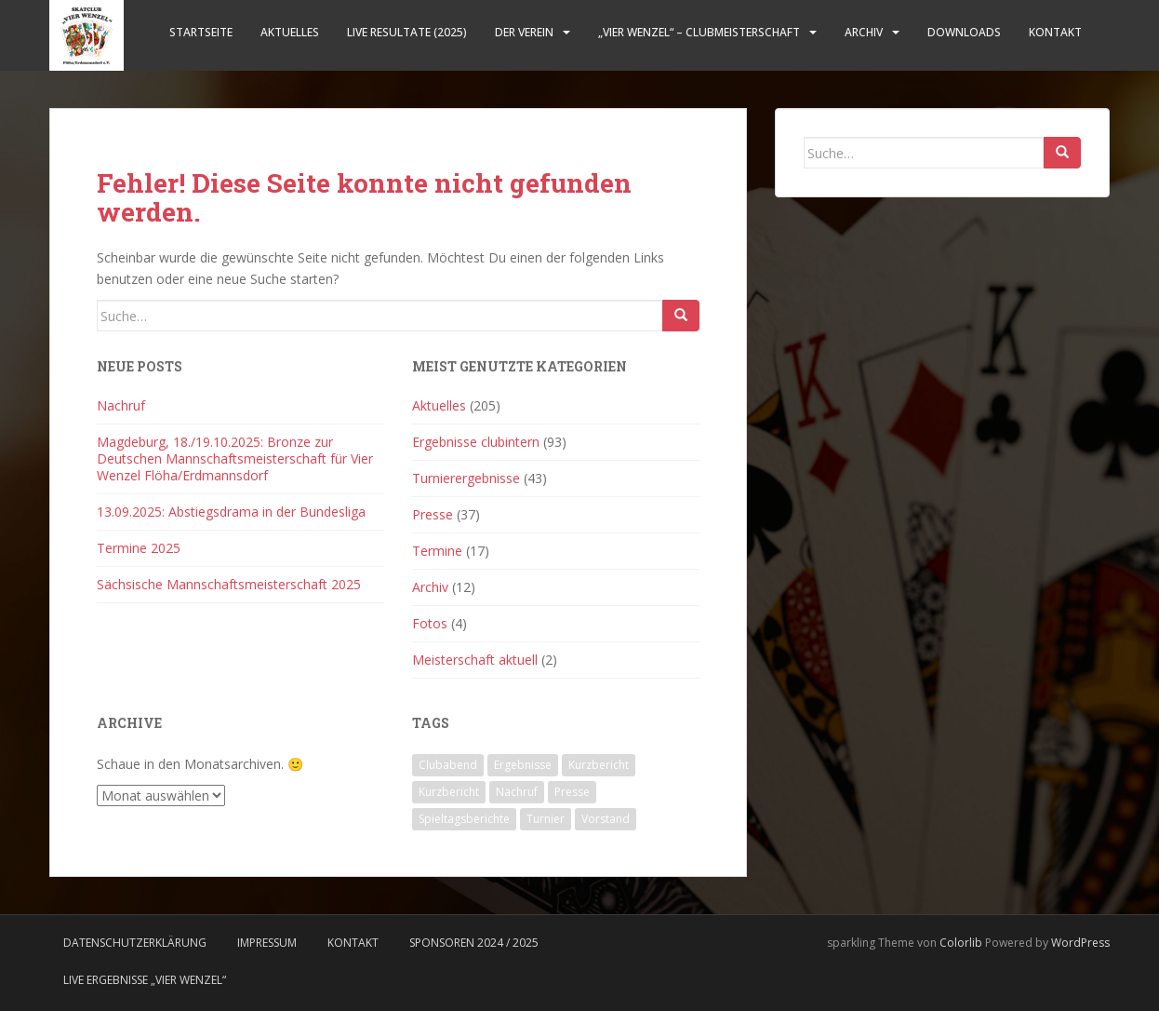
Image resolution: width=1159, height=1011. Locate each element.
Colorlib (960, 942)
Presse (432, 514)
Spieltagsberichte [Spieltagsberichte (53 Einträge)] (464, 819)
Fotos (429, 623)
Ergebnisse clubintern (476, 442)
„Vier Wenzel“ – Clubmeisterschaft (699, 32)
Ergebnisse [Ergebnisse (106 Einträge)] (523, 765)
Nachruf (121, 405)
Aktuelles (289, 32)
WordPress (1080, 942)
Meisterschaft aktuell (475, 659)
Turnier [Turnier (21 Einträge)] (545, 819)
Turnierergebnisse (466, 478)
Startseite (201, 32)
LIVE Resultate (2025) (407, 32)
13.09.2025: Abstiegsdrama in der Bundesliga (231, 511)
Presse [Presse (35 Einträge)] (572, 792)
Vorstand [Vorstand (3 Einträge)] (605, 819)
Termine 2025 (138, 548)
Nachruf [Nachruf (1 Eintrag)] (517, 792)
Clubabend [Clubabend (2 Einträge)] (448, 765)
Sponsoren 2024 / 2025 (474, 942)
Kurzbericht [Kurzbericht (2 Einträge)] (449, 792)
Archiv (864, 32)
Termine (437, 550)
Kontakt (1055, 32)
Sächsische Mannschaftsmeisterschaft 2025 (229, 584)
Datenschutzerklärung (134, 942)
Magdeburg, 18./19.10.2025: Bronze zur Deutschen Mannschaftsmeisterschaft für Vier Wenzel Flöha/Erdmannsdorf (235, 458)
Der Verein (524, 32)
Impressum (267, 942)
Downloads (964, 32)
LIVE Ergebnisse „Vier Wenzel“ (144, 980)
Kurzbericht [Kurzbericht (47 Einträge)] (598, 765)
